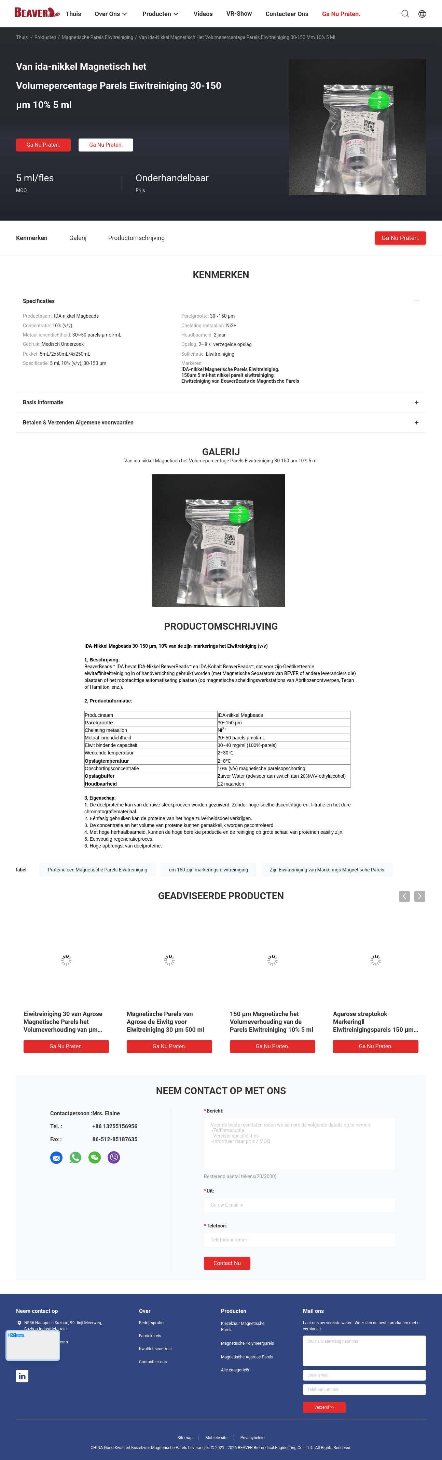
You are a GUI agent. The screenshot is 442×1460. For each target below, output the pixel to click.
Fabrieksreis (150, 1335)
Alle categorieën (235, 1370)
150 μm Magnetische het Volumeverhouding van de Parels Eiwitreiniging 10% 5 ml (271, 1021)
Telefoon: (217, 1225)
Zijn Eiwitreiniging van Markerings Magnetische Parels (327, 869)
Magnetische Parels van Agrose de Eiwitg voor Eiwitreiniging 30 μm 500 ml (165, 1021)
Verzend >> (324, 1407)
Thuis (22, 37)
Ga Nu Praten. (43, 145)
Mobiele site (216, 1437)
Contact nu (227, 1263)
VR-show (239, 13)
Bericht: (215, 1111)
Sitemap (185, 1437)
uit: (210, 1191)
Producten (45, 37)
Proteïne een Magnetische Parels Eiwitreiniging (97, 869)
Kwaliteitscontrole (155, 1348)
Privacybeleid (252, 1437)
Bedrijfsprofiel (151, 1322)
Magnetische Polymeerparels (247, 1343)
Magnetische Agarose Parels (247, 1357)
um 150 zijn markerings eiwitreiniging (208, 869)
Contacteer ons (153, 1361)
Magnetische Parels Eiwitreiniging (98, 37)
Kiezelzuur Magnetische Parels (242, 1326)
